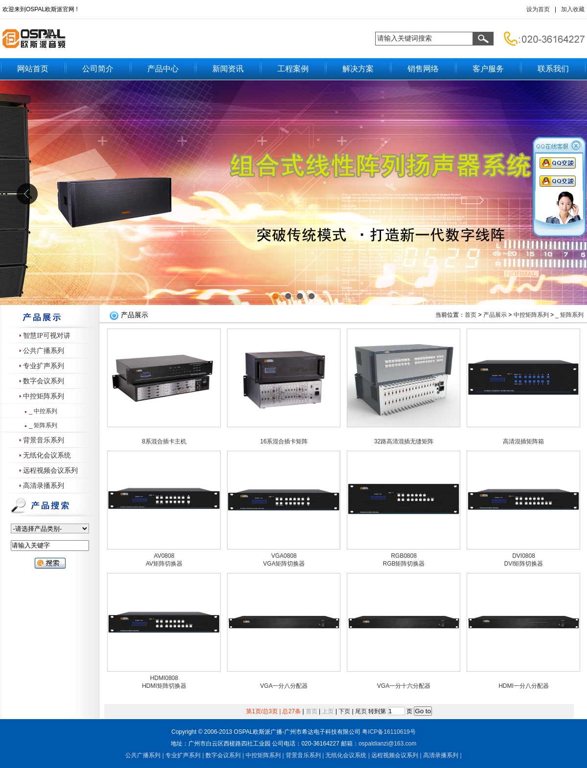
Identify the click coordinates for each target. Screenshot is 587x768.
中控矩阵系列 (43, 396)
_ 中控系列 (43, 411)
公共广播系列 (43, 350)
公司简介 (97, 69)
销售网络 (423, 69)
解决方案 (358, 69)
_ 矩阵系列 (43, 425)
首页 (470, 314)
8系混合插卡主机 (164, 441)
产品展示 (495, 314)
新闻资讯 (228, 69)
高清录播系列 (43, 485)
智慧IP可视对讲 (46, 335)
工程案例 (293, 69)
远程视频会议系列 (50, 470)
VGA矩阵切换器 (284, 563)
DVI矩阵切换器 (523, 563)
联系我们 (553, 69)
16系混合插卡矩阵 (284, 441)
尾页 (361, 711)
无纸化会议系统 (47, 455)
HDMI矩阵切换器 (164, 685)
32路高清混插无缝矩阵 (403, 441)
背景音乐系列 (43, 440)
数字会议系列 (43, 381)
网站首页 (32, 69)
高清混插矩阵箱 (523, 441)
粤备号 (388, 731)
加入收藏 (573, 9)
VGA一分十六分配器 (403, 685)
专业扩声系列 (43, 366)
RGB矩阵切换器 (404, 563)
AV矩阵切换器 (164, 563)
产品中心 (163, 69)
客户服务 (488, 69)
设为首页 (538, 9)
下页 (344, 711)
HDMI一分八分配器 (523, 685)
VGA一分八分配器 (284, 685)
